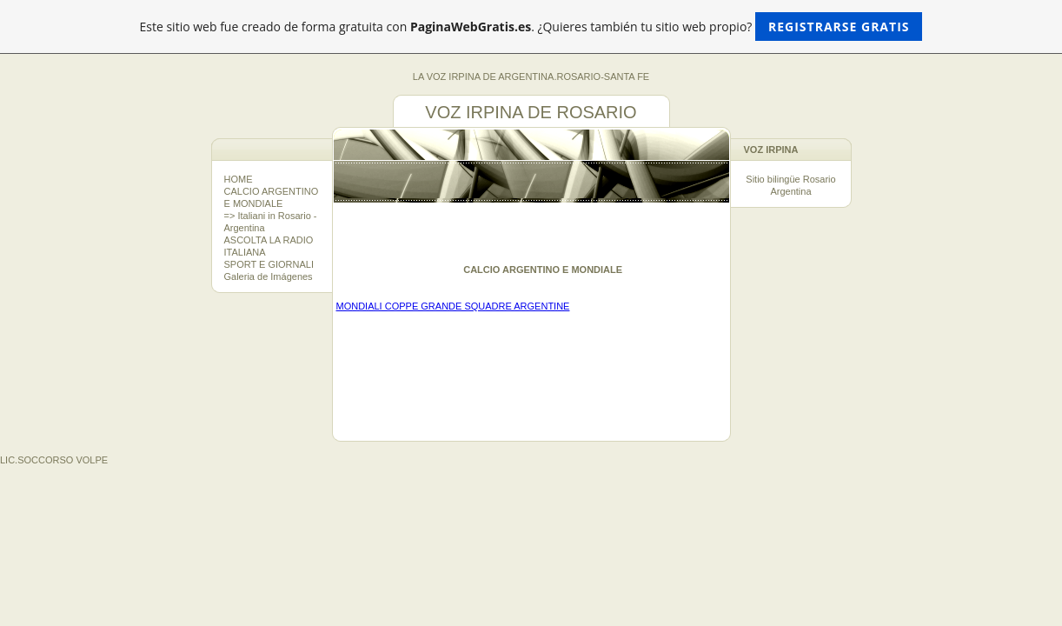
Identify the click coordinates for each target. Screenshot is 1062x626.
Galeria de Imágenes (268, 276)
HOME (238, 179)
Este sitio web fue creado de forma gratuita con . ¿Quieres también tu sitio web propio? (531, 26)
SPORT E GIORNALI (269, 264)
